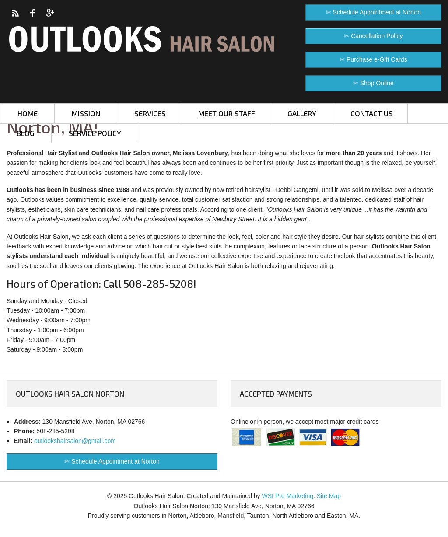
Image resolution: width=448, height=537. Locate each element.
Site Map (329, 495)
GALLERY (301, 113)
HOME (28, 113)
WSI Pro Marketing (287, 495)
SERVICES (150, 113)
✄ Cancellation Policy (373, 35)
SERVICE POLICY (95, 133)
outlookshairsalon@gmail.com (75, 440)
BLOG (26, 133)
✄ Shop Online (373, 83)
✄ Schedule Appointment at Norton (373, 12)
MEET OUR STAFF (226, 113)
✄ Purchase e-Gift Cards (373, 59)
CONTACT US (371, 113)
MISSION (86, 113)
